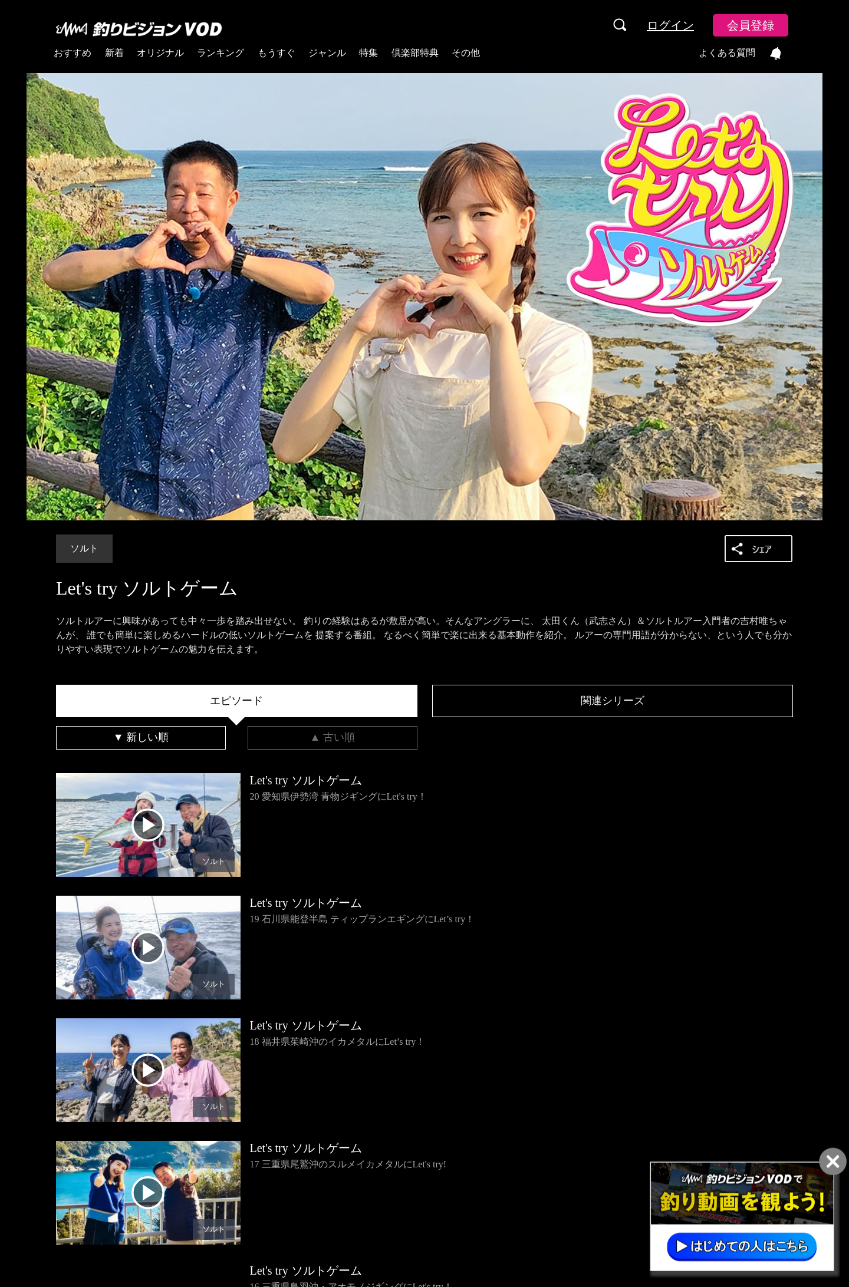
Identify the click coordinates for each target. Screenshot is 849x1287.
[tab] (237, 701)
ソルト (84, 548)
